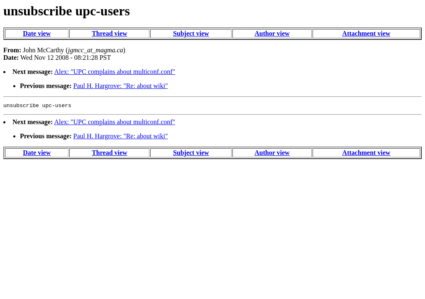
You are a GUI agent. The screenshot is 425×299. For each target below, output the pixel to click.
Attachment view (366, 33)
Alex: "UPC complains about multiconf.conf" (114, 71)
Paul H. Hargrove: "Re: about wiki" (120, 85)
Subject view (191, 33)
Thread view (109, 33)
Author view (272, 33)
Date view (37, 33)
